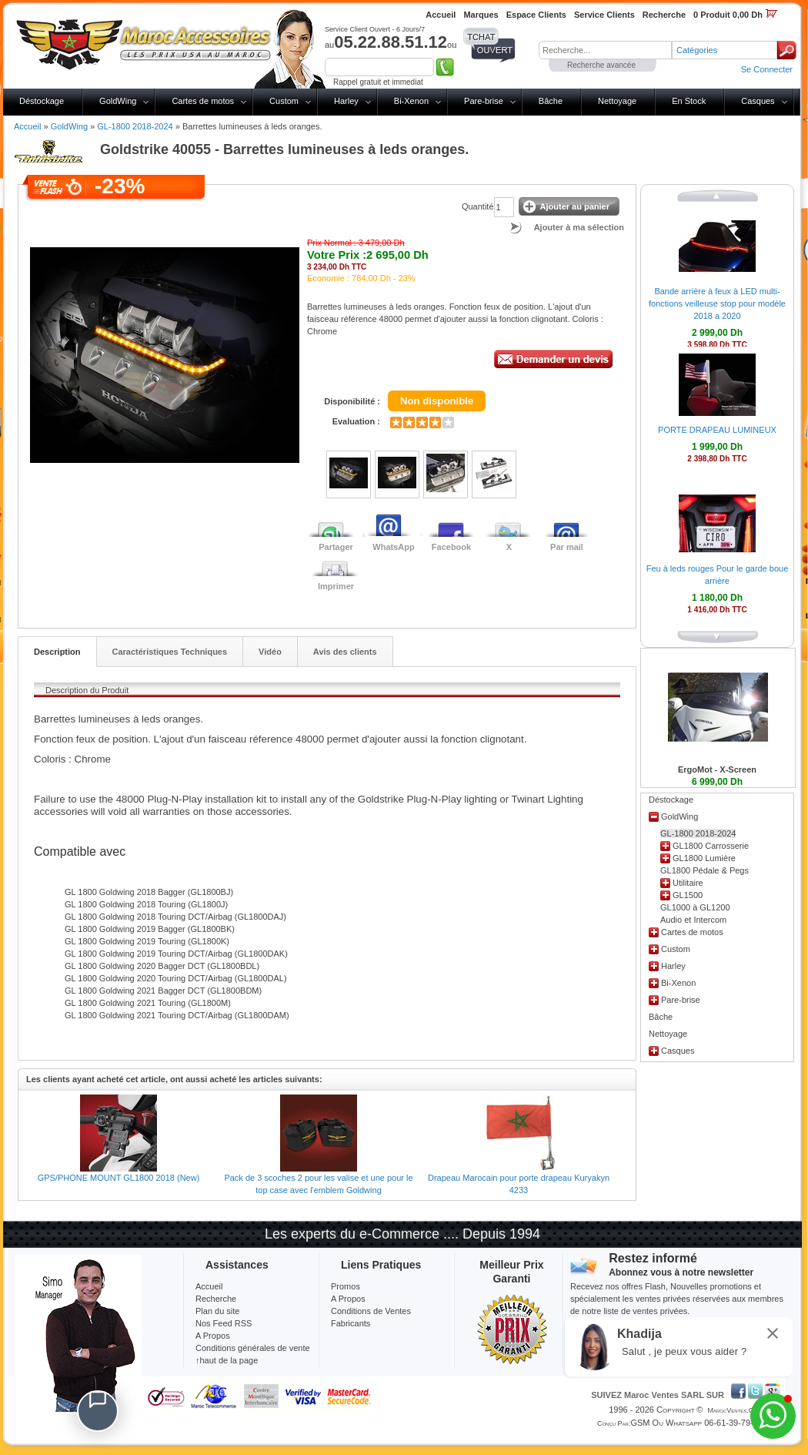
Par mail (566, 546)
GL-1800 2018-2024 (134, 126)
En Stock (689, 101)
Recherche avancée (601, 65)
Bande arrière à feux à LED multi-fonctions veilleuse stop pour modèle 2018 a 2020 (717, 303)
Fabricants (350, 1323)
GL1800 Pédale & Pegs (704, 870)
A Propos (348, 1298)
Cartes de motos (203, 101)
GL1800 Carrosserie (711, 845)
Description (57, 651)
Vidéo (270, 651)
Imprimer (336, 586)
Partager (336, 546)
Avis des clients (345, 651)
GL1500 (688, 895)
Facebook (451, 546)
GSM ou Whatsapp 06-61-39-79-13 (696, 1422)
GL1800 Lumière (704, 858)
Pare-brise (483, 101)
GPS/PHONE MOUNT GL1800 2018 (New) (119, 1177)
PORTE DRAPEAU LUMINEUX (717, 429)
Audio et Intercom (693, 919)
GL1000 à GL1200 (695, 907)
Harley (346, 101)
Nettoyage (617, 101)
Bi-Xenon (411, 101)
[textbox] (605, 50)
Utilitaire (688, 882)
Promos (345, 1286)
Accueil (27, 126)
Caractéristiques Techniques (170, 651)
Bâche (551, 101)
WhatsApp (393, 546)
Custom (284, 101)
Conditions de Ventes (371, 1311)
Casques (757, 101)
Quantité (478, 206)
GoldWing (117, 101)
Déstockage (41, 101)
